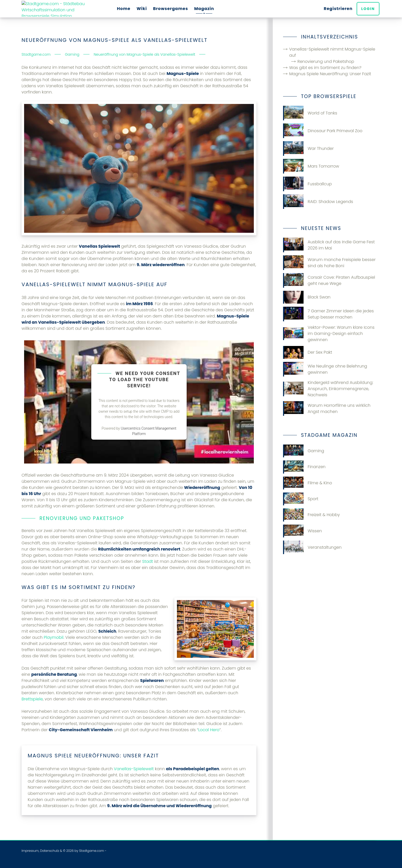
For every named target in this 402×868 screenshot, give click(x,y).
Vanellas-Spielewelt (134, 769)
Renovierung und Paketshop (325, 61)
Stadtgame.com (91, 850)
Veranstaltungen (312, 547)
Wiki (142, 9)
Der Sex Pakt (307, 352)
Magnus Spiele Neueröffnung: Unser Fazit (330, 74)
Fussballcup (307, 184)
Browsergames (170, 9)
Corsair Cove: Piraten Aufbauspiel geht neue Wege (329, 280)
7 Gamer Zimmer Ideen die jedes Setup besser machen (328, 314)
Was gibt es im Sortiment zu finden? (325, 68)
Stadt (147, 561)
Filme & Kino (307, 483)
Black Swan (306, 297)
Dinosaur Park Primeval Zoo (323, 130)
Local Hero (208, 730)
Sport (300, 499)
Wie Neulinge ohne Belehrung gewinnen (325, 369)
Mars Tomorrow (311, 166)
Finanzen (304, 466)
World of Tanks (310, 113)
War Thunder (308, 148)
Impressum (30, 850)
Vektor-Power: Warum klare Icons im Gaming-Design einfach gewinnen (329, 333)
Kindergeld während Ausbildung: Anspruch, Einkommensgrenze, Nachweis (328, 389)
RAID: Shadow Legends (318, 201)
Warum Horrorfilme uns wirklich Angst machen (326, 408)
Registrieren (339, 9)
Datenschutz (49, 850)
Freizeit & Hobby (311, 514)
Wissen (302, 531)
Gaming (303, 451)
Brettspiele (32, 699)
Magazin (204, 9)
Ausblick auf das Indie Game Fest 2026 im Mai (329, 245)
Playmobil (53, 637)
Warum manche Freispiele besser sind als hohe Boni (329, 262)
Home (123, 9)
